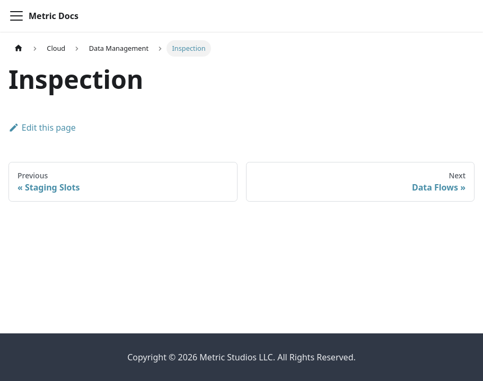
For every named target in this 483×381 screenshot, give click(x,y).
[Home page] (18, 48)
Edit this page (42, 127)
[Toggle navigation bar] (16, 16)
